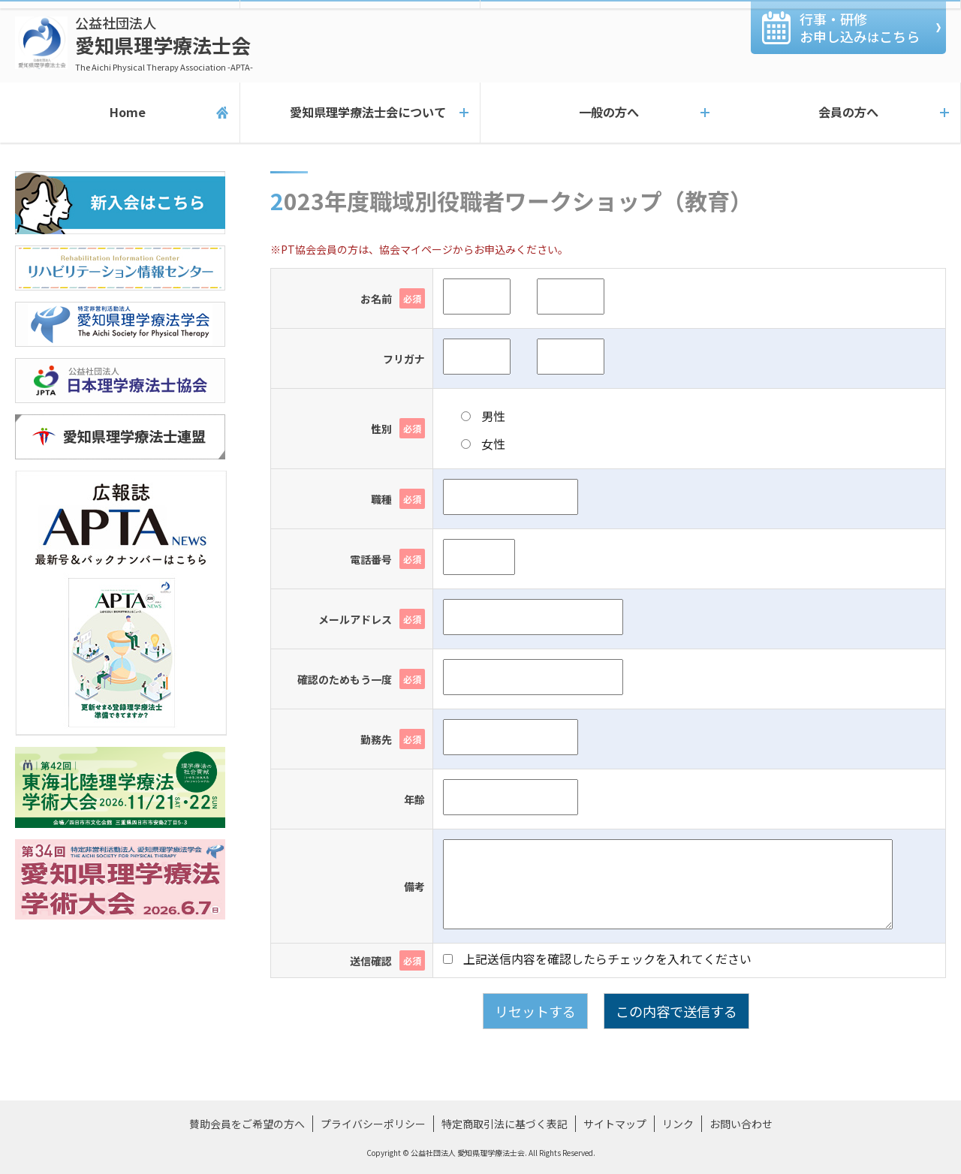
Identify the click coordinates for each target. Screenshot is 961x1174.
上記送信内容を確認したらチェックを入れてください (597, 959)
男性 (483, 416)
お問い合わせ (741, 1123)
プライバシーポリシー (373, 1123)
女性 (483, 444)
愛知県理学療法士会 (164, 43)
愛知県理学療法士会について (360, 112)
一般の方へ (600, 112)
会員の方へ (841, 112)
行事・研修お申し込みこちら (860, 27)
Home (120, 112)
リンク (678, 1123)
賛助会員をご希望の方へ (247, 1123)
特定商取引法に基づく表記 (504, 1123)
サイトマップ (614, 1123)
